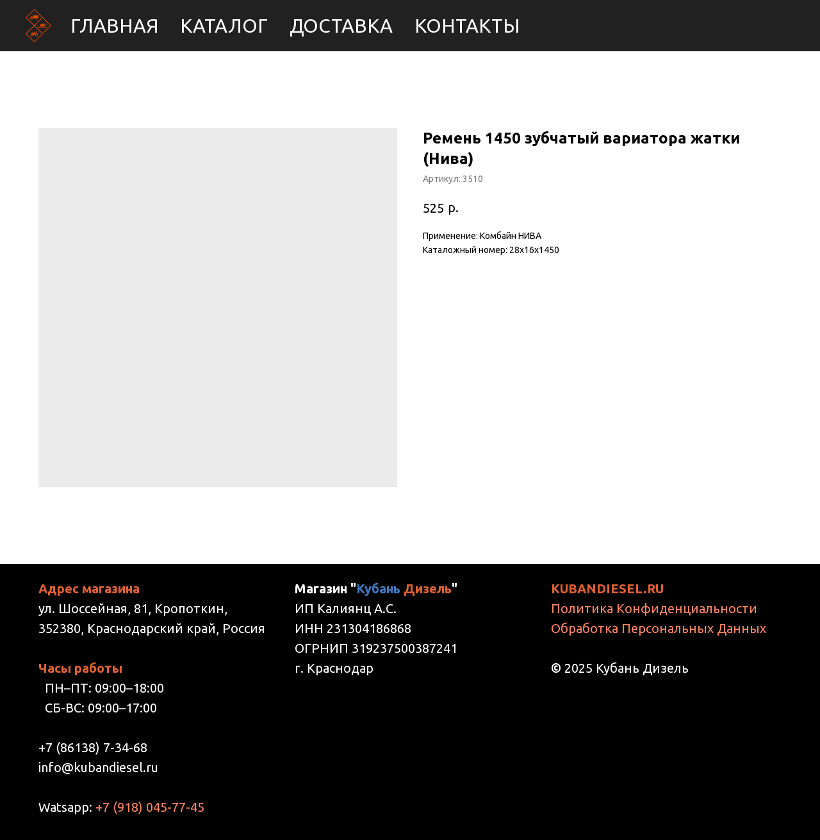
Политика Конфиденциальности (654, 608)
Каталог (224, 26)
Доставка (341, 26)
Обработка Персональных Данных (658, 628)
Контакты (467, 26)
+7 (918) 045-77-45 (149, 807)
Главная (114, 26)
